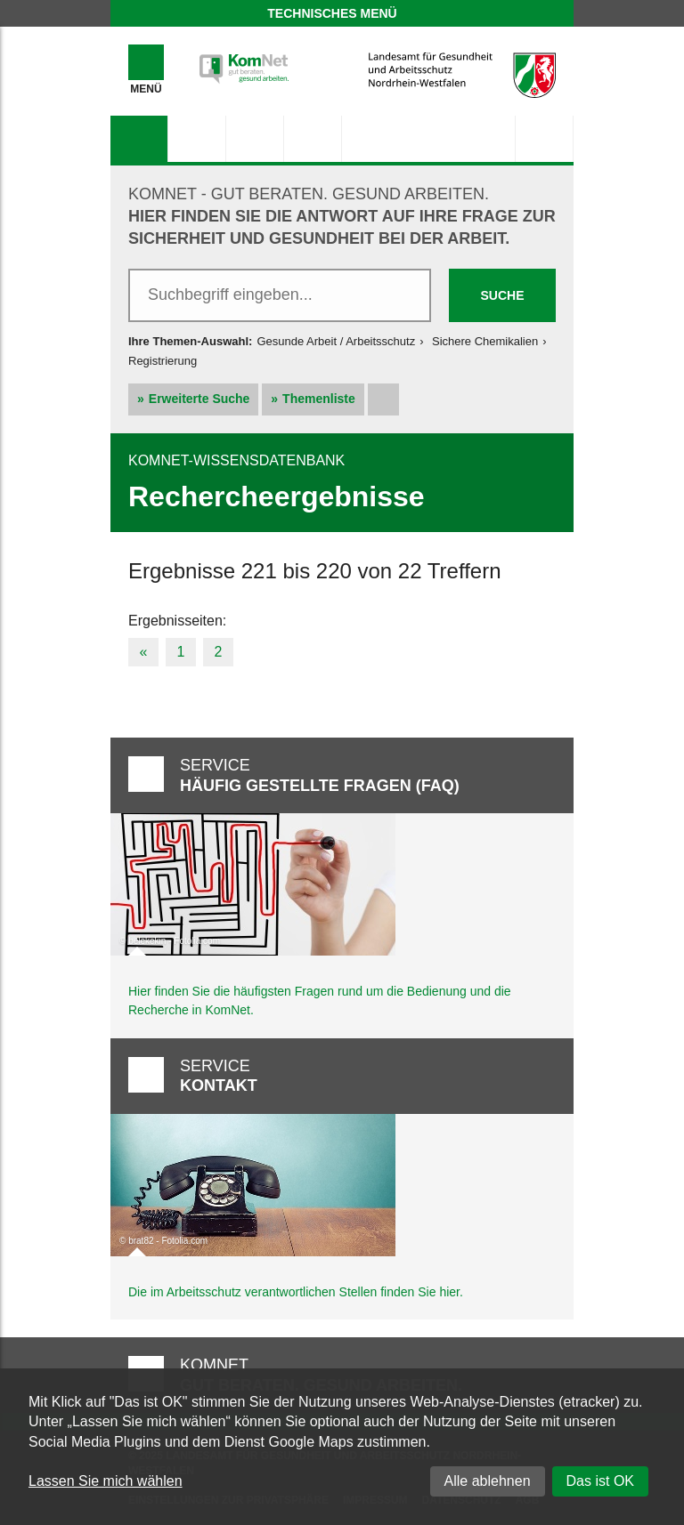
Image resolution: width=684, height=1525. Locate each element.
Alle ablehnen (487, 1481)
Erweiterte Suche (199, 398)
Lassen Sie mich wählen (105, 1481)
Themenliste (318, 398)
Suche (502, 295)
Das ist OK (600, 1481)
